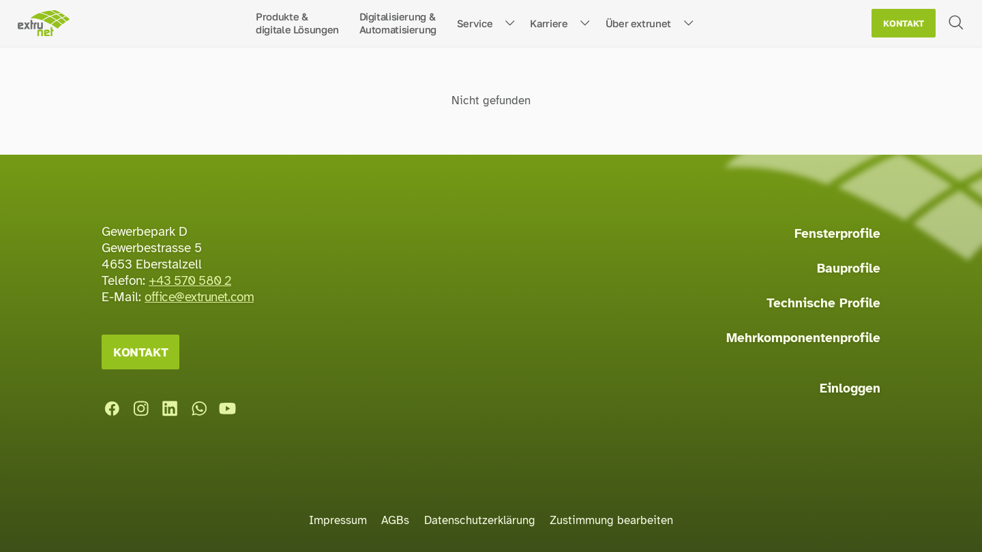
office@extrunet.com (199, 297)
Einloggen (850, 388)
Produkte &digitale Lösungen (297, 22)
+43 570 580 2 (190, 281)
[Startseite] (43, 23)
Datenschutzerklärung (479, 520)
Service (474, 23)
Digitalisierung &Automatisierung (397, 22)
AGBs (395, 520)
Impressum (338, 520)
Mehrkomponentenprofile (803, 338)
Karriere (548, 23)
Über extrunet (638, 23)
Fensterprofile (837, 234)
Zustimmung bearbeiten (611, 520)
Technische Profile (823, 303)
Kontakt (903, 23)
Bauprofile (848, 268)
